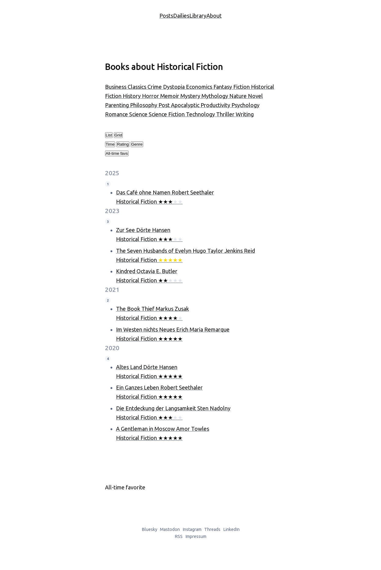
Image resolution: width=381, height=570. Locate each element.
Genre (137, 144)
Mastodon (170, 529)
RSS (179, 536)
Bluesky (149, 529)
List (109, 135)
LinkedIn (231, 529)
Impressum (195, 536)
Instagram (192, 529)
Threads (212, 529)
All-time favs (117, 153)
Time (110, 144)
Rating (123, 144)
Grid (118, 135)
